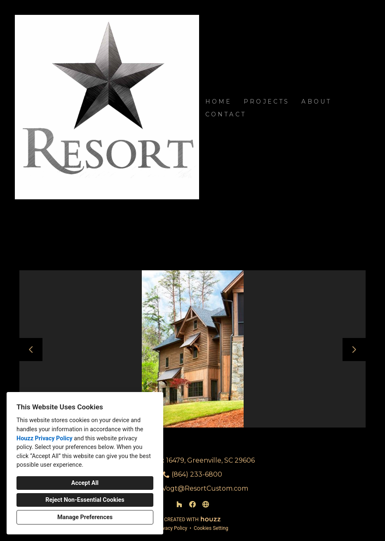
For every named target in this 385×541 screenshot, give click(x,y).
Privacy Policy (172, 528)
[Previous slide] (30, 349)
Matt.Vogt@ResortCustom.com (197, 488)
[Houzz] (179, 504)
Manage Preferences (85, 517)
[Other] (205, 504)
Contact (225, 114)
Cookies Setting (211, 528)
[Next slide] (354, 349)
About (316, 101)
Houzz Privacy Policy (44, 438)
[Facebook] (192, 504)
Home (218, 101)
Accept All (85, 483)
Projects (267, 101)
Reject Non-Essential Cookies (84, 499)
